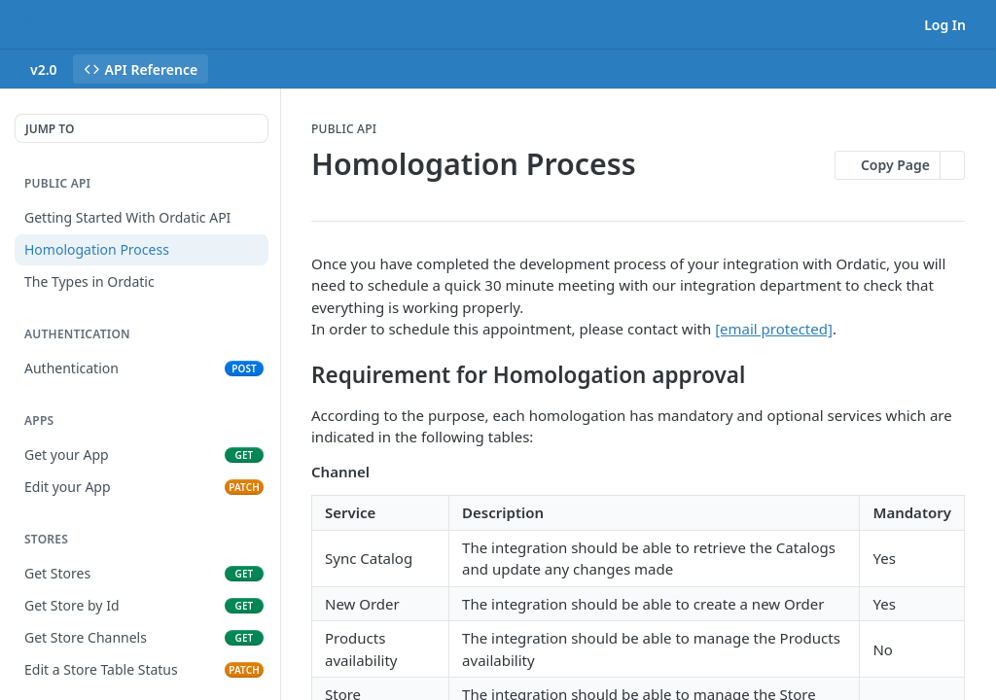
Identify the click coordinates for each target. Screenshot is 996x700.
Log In (945, 25)
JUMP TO (49, 129)
